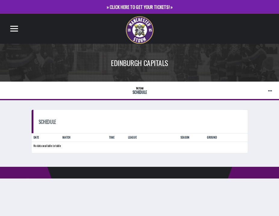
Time (111, 138)
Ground (212, 138)
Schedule (139, 90)
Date (36, 138)
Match (66, 138)
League (132, 138)
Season (184, 138)
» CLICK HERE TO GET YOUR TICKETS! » (139, 7)
